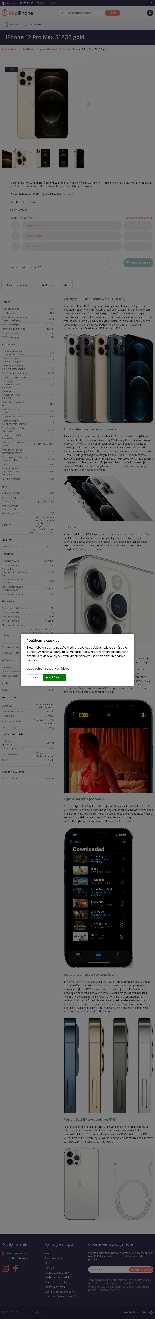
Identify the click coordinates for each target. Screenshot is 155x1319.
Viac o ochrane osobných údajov (48, 668)
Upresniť (34, 677)
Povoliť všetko (54, 677)
